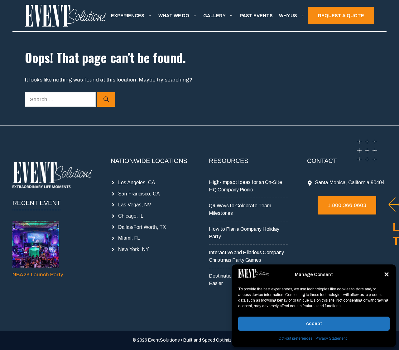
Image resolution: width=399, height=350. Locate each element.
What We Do (179, 15)
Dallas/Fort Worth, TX (142, 227)
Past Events (256, 15)
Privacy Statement (331, 338)
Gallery (220, 15)
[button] (386, 274)
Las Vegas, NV (134, 204)
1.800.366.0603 (347, 205)
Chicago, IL (130, 216)
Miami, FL (129, 238)
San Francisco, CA (139, 193)
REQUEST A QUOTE (341, 15)
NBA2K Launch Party (37, 275)
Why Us (293, 15)
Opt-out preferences (295, 338)
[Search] (106, 99)
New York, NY (133, 249)
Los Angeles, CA (136, 182)
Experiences (133, 15)
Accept (314, 323)
